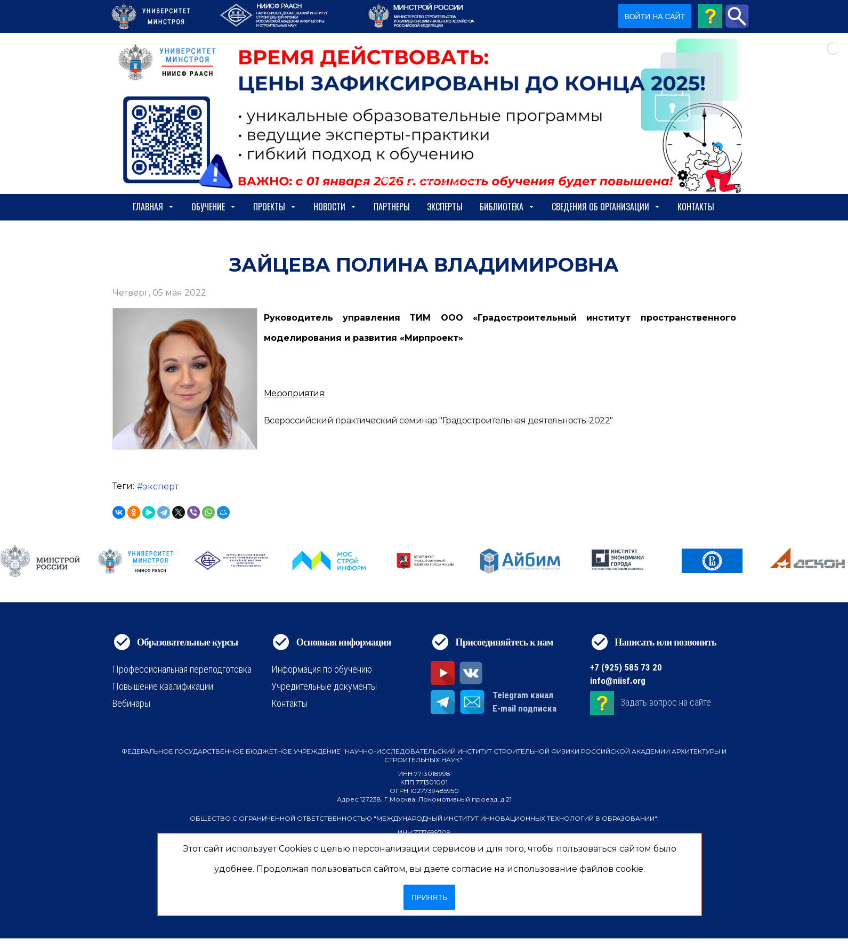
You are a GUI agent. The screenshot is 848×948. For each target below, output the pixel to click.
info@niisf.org (617, 680)
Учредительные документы (324, 686)
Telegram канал (522, 695)
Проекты (274, 206)
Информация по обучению (321, 669)
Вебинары (131, 703)
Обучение (213, 206)
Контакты (695, 206)
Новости (335, 206)
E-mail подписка (524, 708)
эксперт (161, 486)
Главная (153, 206)
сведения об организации (606, 206)
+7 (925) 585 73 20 (626, 667)
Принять (429, 897)
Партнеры (392, 206)
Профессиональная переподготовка (182, 669)
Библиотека (507, 206)
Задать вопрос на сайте (665, 702)
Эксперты (445, 206)
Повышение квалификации (162, 686)
